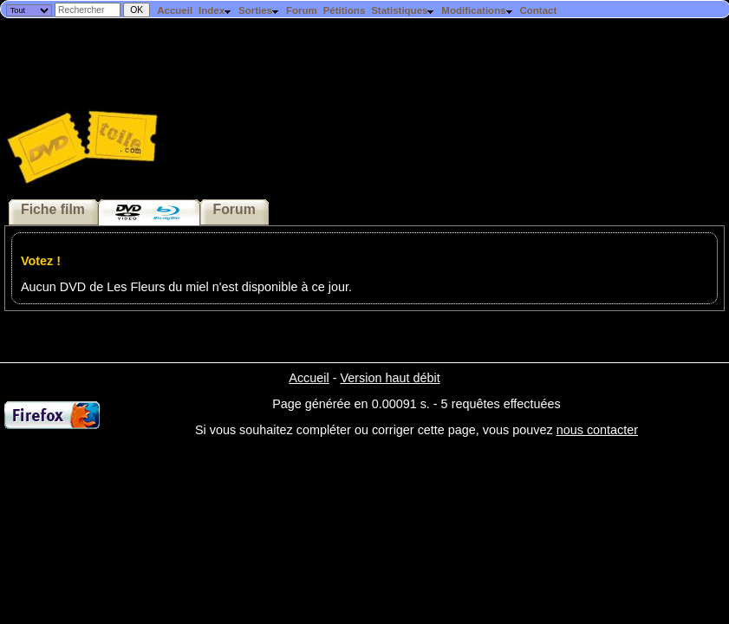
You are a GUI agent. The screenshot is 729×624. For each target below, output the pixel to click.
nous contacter (597, 430)
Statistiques (403, 10)
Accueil (174, 10)
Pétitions (344, 10)
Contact (538, 10)
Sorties (259, 10)
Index (215, 10)
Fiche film (53, 209)
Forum (301, 10)
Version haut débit (389, 378)
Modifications (477, 10)
